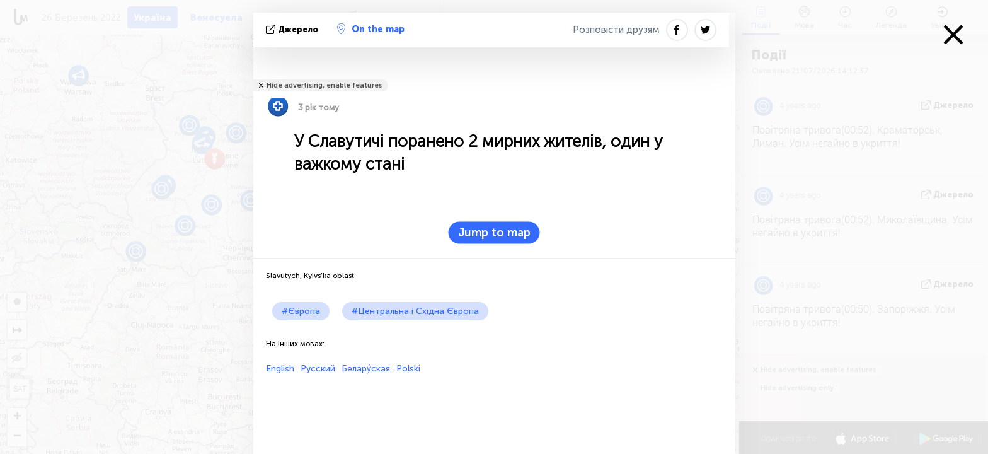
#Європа (301, 311)
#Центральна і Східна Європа (415, 311)
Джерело (293, 29)
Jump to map (494, 233)
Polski (408, 368)
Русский (318, 368)
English (280, 368)
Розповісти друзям (616, 29)
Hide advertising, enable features (324, 85)
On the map (371, 29)
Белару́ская (366, 368)
